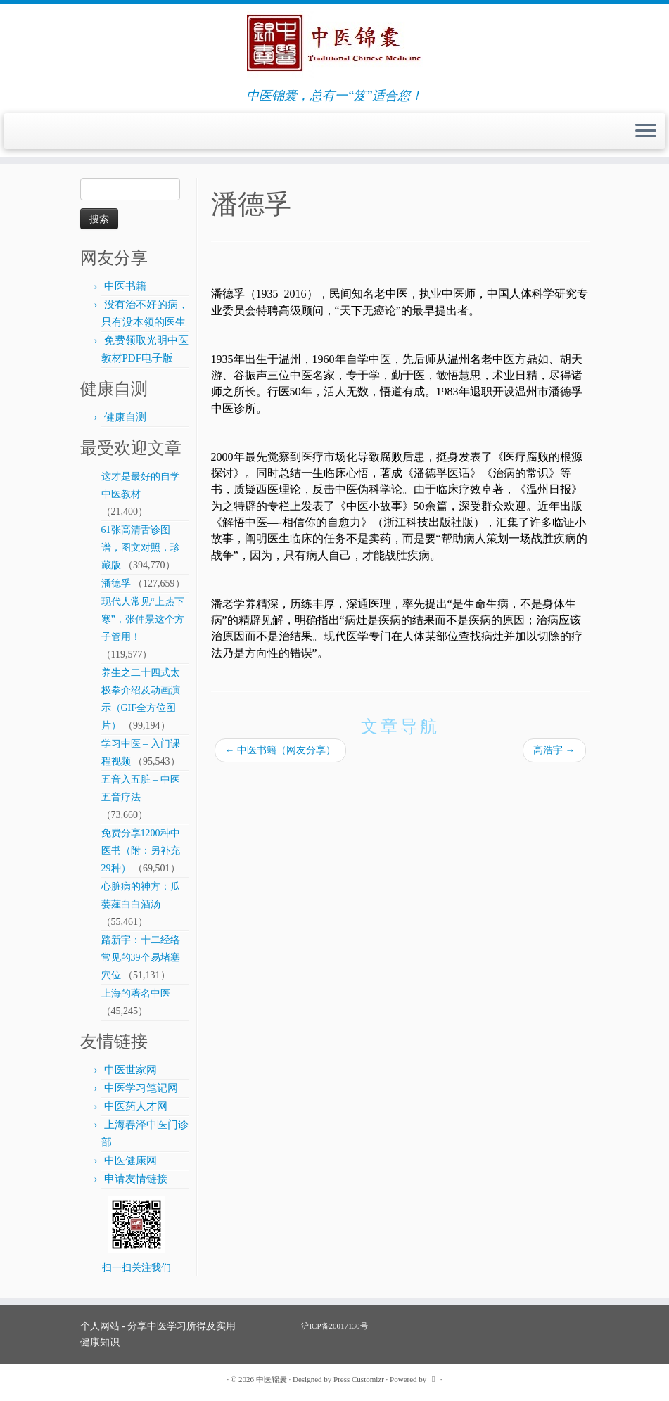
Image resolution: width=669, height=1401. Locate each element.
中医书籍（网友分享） (280, 750)
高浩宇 (554, 750)
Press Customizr (358, 1379)
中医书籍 (125, 286)
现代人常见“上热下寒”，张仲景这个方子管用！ (142, 619)
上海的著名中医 (135, 993)
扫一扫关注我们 (136, 1267)
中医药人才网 (135, 1106)
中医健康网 (130, 1160)
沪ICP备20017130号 (334, 1326)
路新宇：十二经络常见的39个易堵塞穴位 (140, 957)
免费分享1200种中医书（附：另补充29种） (140, 851)
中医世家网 (130, 1069)
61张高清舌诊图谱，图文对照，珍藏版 (140, 547)
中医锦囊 (271, 1379)
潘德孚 (116, 583)
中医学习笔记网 (141, 1088)
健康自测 (125, 417)
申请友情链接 (135, 1178)
